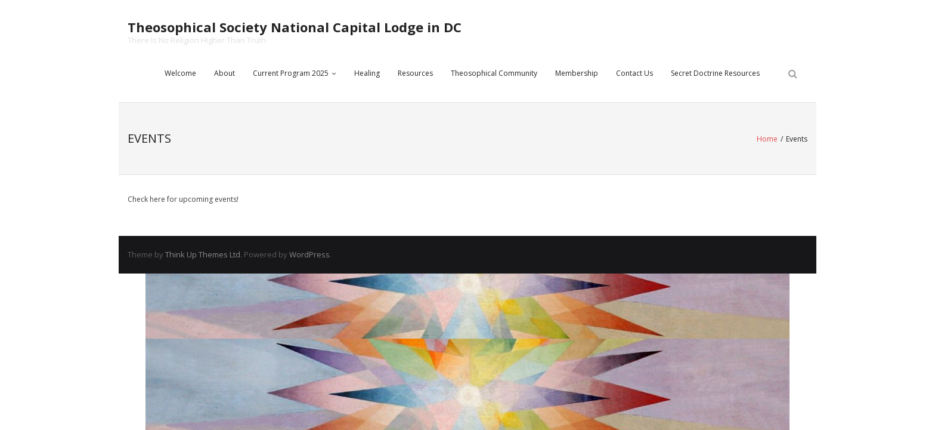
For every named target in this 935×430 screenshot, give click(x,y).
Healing (367, 73)
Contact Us (634, 73)
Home (767, 139)
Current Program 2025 (291, 73)
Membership (576, 73)
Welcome (180, 73)
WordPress (309, 254)
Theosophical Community (494, 73)
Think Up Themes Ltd (202, 254)
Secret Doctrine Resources (715, 73)
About (224, 73)
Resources (415, 73)
